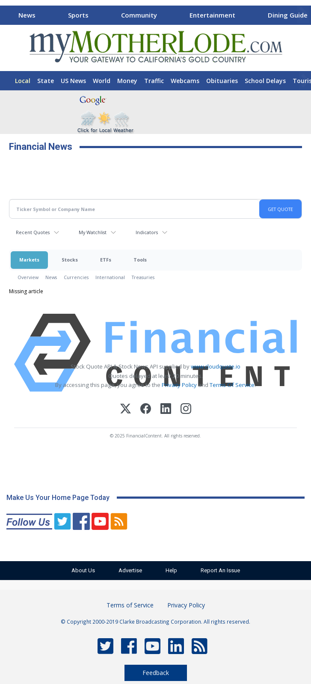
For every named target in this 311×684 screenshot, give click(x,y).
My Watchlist (93, 232)
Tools (140, 259)
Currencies (76, 277)
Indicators (147, 232)
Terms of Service (130, 605)
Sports (78, 15)
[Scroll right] (303, 14)
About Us (83, 570)
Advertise (130, 570)
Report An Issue (220, 570)
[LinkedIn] (166, 410)
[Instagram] (186, 410)
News (27, 15)
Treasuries (143, 277)
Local (22, 81)
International (110, 277)
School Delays (265, 81)
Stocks (70, 259)
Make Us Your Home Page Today (58, 498)
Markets (29, 259)
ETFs (105, 259)
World (101, 81)
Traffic (154, 81)
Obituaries (222, 81)
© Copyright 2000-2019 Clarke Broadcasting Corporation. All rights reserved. (155, 621)
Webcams (185, 81)
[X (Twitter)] (125, 410)
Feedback (155, 673)
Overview (28, 277)
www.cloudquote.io (215, 366)
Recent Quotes (33, 232)
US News (73, 81)
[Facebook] (145, 410)
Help (171, 570)
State (45, 81)
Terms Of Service (232, 385)
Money (127, 81)
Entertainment (212, 15)
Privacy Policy (179, 385)
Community (139, 15)
